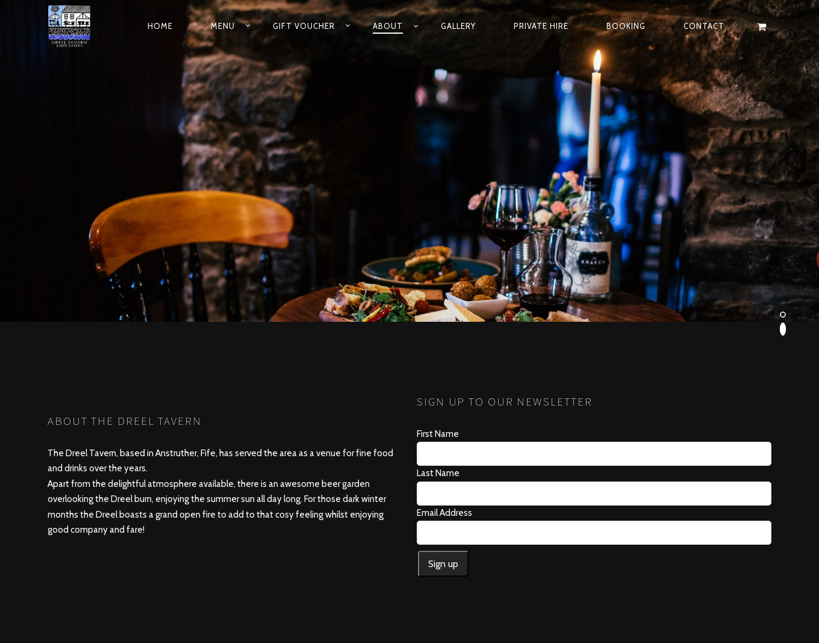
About (388, 26)
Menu (223, 26)
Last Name (438, 368)
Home (160, 26)
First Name (438, 329)
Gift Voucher (304, 26)
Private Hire (541, 26)
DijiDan (512, 597)
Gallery (458, 26)
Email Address (444, 408)
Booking (626, 26)
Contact (704, 26)
